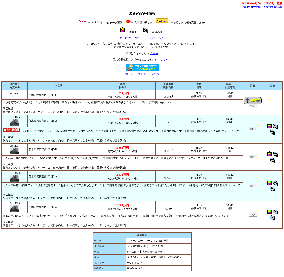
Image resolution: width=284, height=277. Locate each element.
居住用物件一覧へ (130, 38)
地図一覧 (155, 74)
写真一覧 (142, 74)
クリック (166, 59)
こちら (154, 53)
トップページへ (155, 38)
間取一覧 (128, 74)
